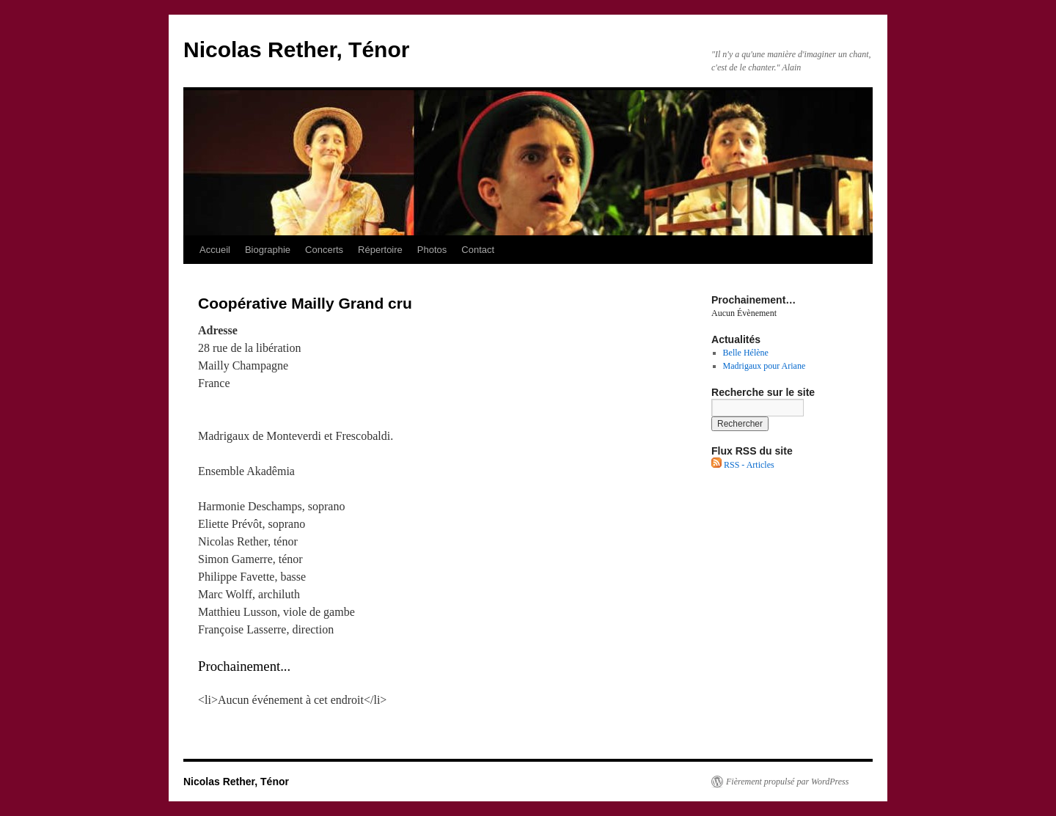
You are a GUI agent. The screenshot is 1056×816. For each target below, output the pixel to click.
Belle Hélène (746, 353)
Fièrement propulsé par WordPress (787, 781)
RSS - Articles (742, 465)
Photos (432, 249)
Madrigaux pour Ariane (764, 366)
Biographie (267, 249)
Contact (477, 249)
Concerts (324, 249)
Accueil (214, 249)
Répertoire (380, 249)
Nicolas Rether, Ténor (296, 49)
